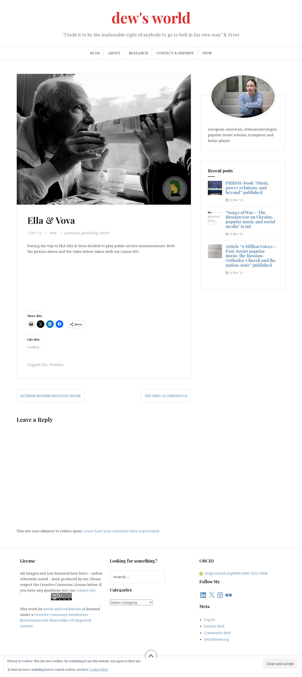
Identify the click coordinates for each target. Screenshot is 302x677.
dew (53, 232)
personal (72, 232)
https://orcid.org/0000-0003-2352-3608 (233, 573)
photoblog (91, 232)
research (138, 53)
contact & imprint (175, 53)
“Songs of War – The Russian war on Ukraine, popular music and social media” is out (250, 219)
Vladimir (57, 364)
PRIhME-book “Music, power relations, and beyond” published (247, 187)
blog (95, 53)
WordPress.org (216, 638)
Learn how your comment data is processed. (122, 530)
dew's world (151, 17)
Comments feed (217, 632)
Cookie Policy (99, 670)
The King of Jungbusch (166, 395)
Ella (44, 364)
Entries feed (214, 625)
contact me (85, 590)
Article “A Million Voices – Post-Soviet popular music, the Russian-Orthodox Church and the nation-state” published (251, 256)
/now (207, 53)
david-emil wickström (62, 608)
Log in (209, 619)
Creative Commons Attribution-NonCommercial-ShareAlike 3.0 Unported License (55, 620)
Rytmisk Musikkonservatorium (50, 395)
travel (107, 232)
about (114, 53)
